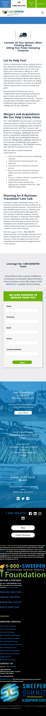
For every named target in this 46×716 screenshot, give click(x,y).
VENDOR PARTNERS (10, 597)
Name (8, 306)
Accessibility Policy (15, 708)
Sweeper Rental (5, 657)
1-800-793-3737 (10, 667)
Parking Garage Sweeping (9, 641)
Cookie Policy (4, 708)
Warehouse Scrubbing (7, 660)
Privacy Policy (41, 706)
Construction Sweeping (8, 626)
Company (10, 317)
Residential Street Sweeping (10, 651)
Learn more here (12, 587)
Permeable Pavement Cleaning (11, 644)
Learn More (23, 412)
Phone (9, 338)
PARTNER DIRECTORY (11, 592)
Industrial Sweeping (7, 632)
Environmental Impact (8, 629)
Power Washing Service (8, 647)
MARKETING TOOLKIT (11, 602)
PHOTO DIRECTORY (10, 607)
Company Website (13, 349)
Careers (4, 616)
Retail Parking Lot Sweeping (10, 654)
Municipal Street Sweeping (9, 638)
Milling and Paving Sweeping (10, 635)
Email (8, 328)
